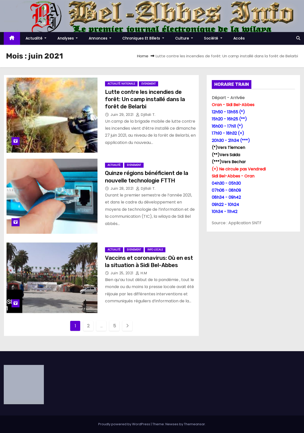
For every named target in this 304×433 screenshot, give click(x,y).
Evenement (148, 84)
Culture (184, 38)
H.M (141, 273)
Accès (239, 38)
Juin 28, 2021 (123, 188)
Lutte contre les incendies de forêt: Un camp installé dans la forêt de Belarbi (145, 99)
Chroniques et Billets (143, 38)
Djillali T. (146, 114)
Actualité (36, 38)
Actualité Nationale (121, 84)
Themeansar (194, 424)
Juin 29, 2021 (123, 114)
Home (142, 56)
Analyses (67, 38)
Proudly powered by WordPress (124, 424)
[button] (298, 38)
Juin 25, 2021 (122, 273)
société (213, 38)
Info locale (155, 250)
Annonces (100, 38)
